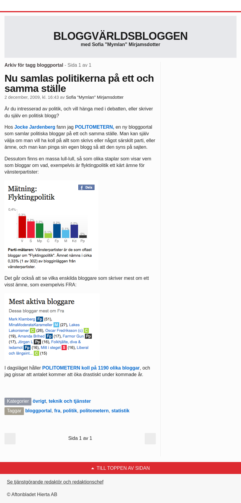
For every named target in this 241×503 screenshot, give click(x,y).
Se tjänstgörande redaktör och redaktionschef (55, 481)
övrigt (39, 401)
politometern (94, 410)
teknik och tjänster (70, 401)
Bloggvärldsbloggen (120, 36)
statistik (120, 410)
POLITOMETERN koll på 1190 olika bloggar (91, 367)
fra (57, 410)
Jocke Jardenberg (34, 127)
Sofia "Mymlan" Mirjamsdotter (94, 97)
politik (70, 410)
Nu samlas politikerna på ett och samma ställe (79, 83)
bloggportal (38, 410)
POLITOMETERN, (95, 127)
